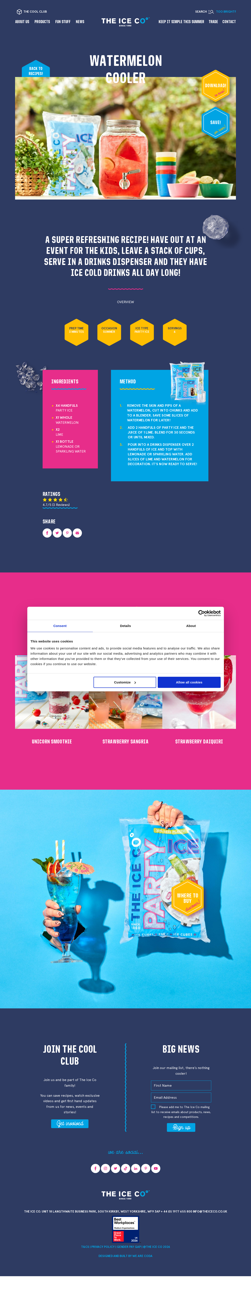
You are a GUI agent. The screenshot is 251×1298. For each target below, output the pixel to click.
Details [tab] (125, 626)
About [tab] (191, 626)
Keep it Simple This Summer (181, 21)
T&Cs (85, 1247)
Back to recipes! (36, 71)
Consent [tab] (60, 626)
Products (42, 21)
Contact (229, 21)
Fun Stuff (63, 21)
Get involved (69, 1123)
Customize (125, 682)
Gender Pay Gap (129, 1247)
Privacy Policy (103, 1247)
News (80, 21)
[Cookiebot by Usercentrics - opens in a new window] (201, 613)
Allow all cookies (189, 682)
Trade (213, 21)
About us (22, 21)
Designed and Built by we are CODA (125, 1256)
